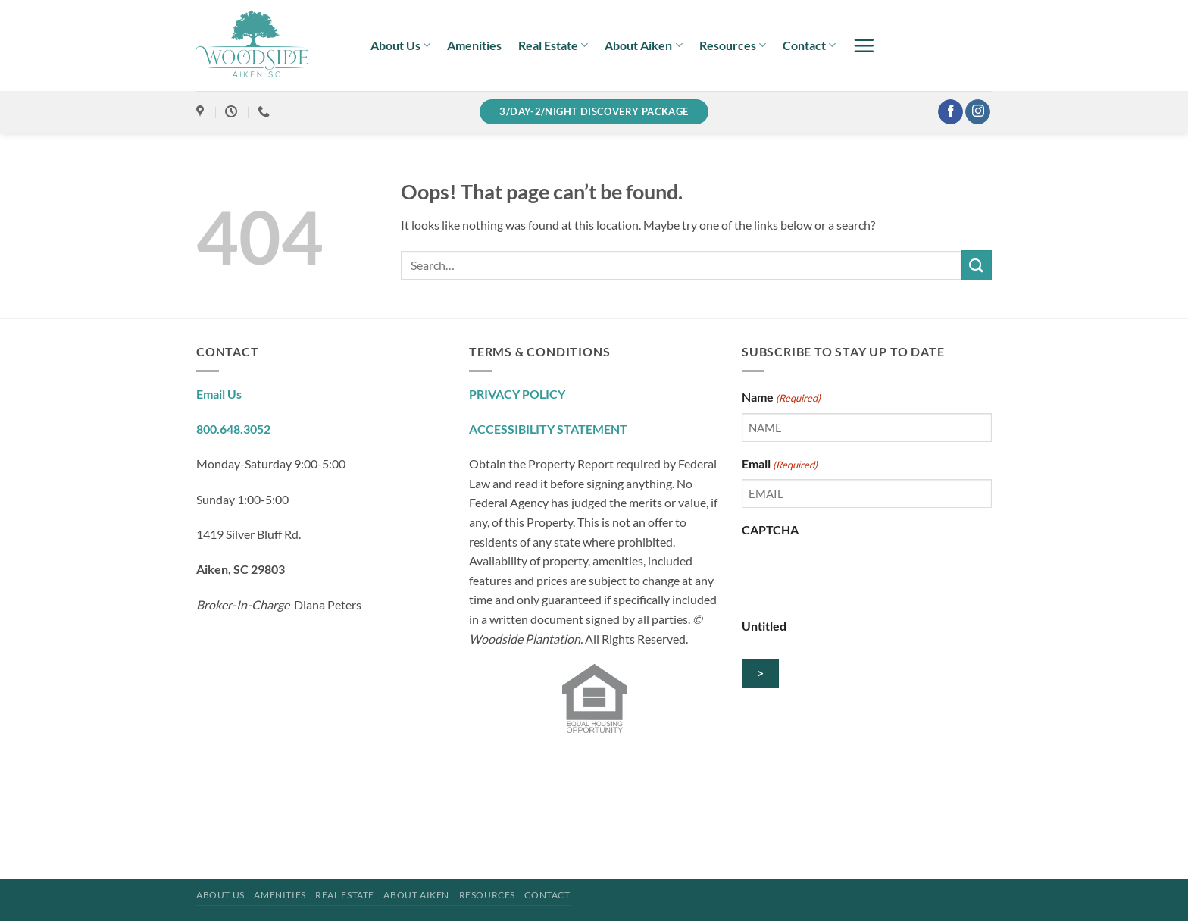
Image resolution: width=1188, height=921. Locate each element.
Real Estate (553, 45)
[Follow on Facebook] (950, 112)
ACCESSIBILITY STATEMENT (548, 428)
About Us (400, 45)
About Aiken (643, 45)
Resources (732, 45)
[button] (863, 45)
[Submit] (976, 265)
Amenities (474, 45)
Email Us (219, 394)
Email (780, 464)
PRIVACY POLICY (517, 394)
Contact (809, 45)
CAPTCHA (770, 529)
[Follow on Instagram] (977, 112)
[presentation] (857, 574)
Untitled (764, 626)
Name (781, 398)
